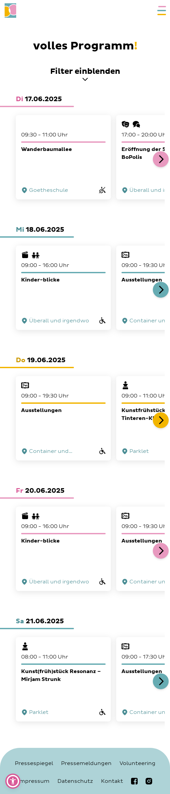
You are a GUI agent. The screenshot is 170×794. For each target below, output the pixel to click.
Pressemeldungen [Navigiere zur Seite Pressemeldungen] (86, 763)
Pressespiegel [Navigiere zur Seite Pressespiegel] (34, 763)
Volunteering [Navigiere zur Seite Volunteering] (137, 763)
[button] (13, 781)
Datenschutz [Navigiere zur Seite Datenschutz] (75, 781)
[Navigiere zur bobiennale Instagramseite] (149, 781)
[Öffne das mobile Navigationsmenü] (160, 10)
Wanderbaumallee (46, 149)
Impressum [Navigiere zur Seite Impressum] (34, 781)
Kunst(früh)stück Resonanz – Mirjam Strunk (61, 675)
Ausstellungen (41, 410)
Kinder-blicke (40, 279)
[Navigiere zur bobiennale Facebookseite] (134, 781)
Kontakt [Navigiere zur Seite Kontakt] (112, 781)
